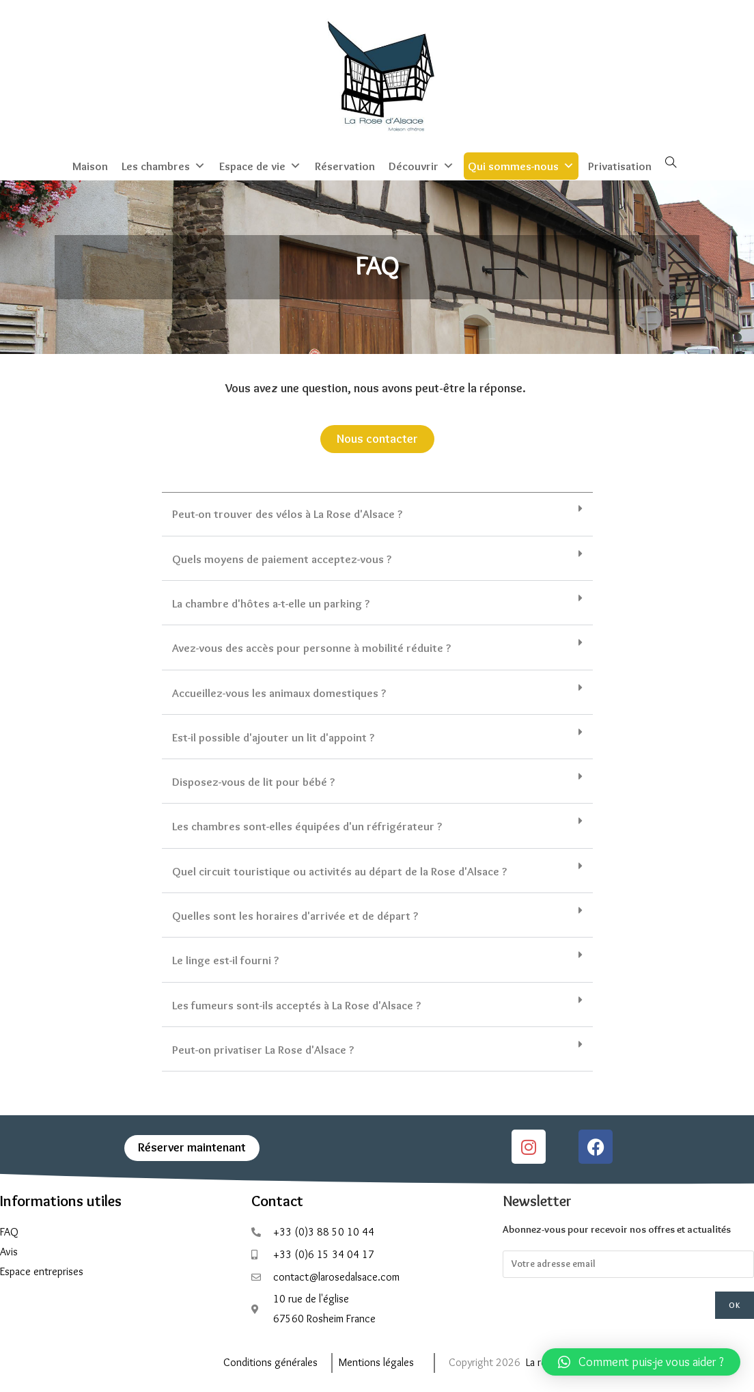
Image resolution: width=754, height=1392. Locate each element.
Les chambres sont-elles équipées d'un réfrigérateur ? (307, 825)
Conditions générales (270, 1360)
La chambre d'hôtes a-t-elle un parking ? (270, 602)
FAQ (9, 1230)
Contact (277, 1199)
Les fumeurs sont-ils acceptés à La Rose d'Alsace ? (296, 1003)
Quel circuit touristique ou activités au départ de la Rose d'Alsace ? (339, 870)
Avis (9, 1250)
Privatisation (620, 165)
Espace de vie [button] (260, 165)
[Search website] (670, 161)
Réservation (345, 165)
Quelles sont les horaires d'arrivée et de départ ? (295, 914)
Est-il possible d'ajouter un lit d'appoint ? (273, 736)
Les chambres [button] (164, 165)
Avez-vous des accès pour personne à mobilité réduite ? (311, 646)
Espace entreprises (41, 1270)
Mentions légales (376, 1360)
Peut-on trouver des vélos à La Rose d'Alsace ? (287, 512)
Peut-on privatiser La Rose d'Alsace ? (263, 1048)
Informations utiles (61, 1199)
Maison (90, 165)
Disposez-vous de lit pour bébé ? (253, 780)
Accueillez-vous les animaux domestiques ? (279, 691)
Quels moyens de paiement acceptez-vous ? (281, 557)
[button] (377, 512)
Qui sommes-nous (521, 165)
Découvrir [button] (421, 165)
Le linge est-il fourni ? (225, 959)
